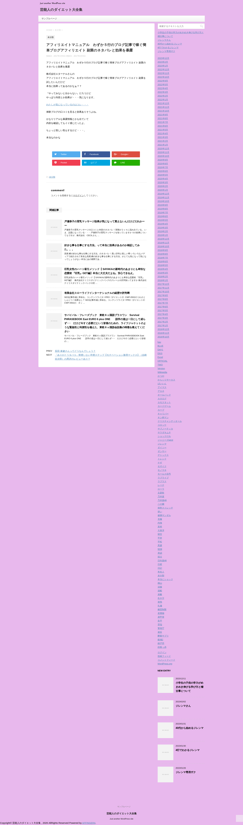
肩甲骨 (161, 617)
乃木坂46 (162, 500)
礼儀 (160, 605)
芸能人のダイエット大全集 (61, 10)
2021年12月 (163, 103)
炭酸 (160, 594)
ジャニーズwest (165, 440)
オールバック (164, 395)
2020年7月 (163, 167)
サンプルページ (49, 18)
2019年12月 (163, 193)
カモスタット (164, 402)
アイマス (162, 387)
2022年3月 (163, 92)
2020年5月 (163, 175)
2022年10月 (163, 77)
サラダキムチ (164, 432)
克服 (160, 519)
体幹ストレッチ (165, 508)
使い (160, 511)
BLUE (160, 346)
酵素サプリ (163, 636)
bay (159, 342)
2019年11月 (163, 197)
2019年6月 (163, 216)
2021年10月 (163, 111)
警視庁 (161, 628)
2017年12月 (163, 284)
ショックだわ (164, 436)
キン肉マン (163, 417)
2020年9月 (163, 160)
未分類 (52, 177)
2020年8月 (163, 163)
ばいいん (162, 383)
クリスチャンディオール (170, 421)
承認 (160, 553)
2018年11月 (163, 242)
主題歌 (161, 492)
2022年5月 (163, 84)
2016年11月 (163, 333)
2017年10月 (163, 291)
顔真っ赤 (162, 647)
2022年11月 (163, 73)
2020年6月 (163, 171)
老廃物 (161, 613)
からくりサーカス (166, 380)
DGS (160, 353)
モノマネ (162, 470)
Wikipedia (162, 372)
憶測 (160, 549)
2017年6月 (163, 306)
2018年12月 (163, 239)
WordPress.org (165, 663)
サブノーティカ (165, 428)
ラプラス (162, 481)
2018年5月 (163, 265)
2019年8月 (163, 209)
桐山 (160, 583)
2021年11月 (163, 107)
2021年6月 (163, 126)
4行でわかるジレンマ (168, 47)
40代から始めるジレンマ (170, 44)
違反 (160, 632)
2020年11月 (163, 152)
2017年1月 (163, 325)
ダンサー (162, 451)
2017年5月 (163, 310)
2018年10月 (163, 246)
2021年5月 (163, 129)
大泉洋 (161, 530)
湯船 (160, 590)
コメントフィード (166, 660)
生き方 (161, 598)
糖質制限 (162, 609)
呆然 (160, 526)
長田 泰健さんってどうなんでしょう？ (75, 351)
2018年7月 (163, 257)
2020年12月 (163, 148)
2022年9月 (163, 81)
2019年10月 (163, 201)
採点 (160, 556)
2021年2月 (163, 141)
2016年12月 (163, 329)
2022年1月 (163, 99)
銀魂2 (160, 639)
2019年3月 (163, 227)
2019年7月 (163, 212)
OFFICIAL (163, 361)
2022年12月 (163, 69)
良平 (160, 620)
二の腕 (161, 504)
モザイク (162, 466)
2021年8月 (163, 118)
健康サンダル (164, 515)
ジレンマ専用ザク (166, 51)
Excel (160, 357)
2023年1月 (163, 65)
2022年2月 (163, 96)
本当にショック (165, 579)
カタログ (162, 398)
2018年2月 (163, 276)
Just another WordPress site (121, 819)
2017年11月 (163, 288)
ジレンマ (162, 444)
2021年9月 (163, 114)
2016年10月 (163, 337)
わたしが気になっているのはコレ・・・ (67, 104)
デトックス (163, 455)
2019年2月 (163, 231)
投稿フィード (164, 656)
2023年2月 (163, 62)
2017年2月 (163, 321)
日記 (160, 568)
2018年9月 (163, 250)
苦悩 (160, 624)
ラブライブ (163, 477)
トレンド (162, 459)
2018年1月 (163, 280)
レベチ (161, 485)
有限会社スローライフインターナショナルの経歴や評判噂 (97, 293)
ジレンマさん (164, 40)
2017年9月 (163, 295)
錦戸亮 (161, 643)
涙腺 (160, 587)
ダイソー (162, 447)
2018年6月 (163, 261)
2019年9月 (163, 205)
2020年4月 (163, 178)
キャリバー (163, 413)
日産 (160, 564)
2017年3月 (163, 318)
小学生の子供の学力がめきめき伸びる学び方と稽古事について (189, 686)
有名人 (161, 572)
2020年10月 (163, 156)
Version (161, 368)
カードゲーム (164, 406)
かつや (161, 376)
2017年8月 (163, 299)
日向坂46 (162, 560)
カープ (161, 410)
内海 (160, 523)
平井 (160, 538)
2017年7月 (163, 303)
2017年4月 (163, 314)
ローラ (161, 489)
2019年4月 (163, 224)
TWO (160, 364)
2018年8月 (163, 254)
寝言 (160, 534)
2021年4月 (163, 133)
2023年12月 (163, 58)
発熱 (160, 602)
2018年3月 (163, 273)
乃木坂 (161, 496)
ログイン (79, 195)
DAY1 (160, 349)
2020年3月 (163, 182)
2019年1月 (163, 235)
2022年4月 (163, 88)
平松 (160, 541)
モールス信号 (164, 474)
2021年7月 (163, 122)
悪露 (160, 545)
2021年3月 (163, 137)
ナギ (160, 462)
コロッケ (162, 425)
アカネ (161, 391)
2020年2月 (163, 186)
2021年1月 (163, 145)
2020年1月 (163, 190)
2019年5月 (163, 220)
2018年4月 (163, 269)
